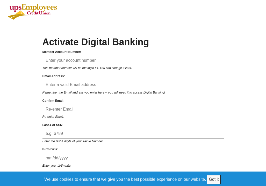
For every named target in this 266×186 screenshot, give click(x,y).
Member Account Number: (61, 52)
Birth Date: (50, 149)
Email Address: (53, 76)
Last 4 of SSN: (52, 125)
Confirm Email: (53, 101)
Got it (214, 179)
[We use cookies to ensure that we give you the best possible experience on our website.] (133, 178)
